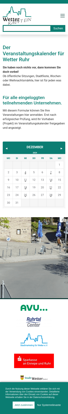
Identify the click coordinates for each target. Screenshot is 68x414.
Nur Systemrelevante (49, 405)
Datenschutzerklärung (43, 397)
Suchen (58, 28)
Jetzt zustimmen (23, 405)
